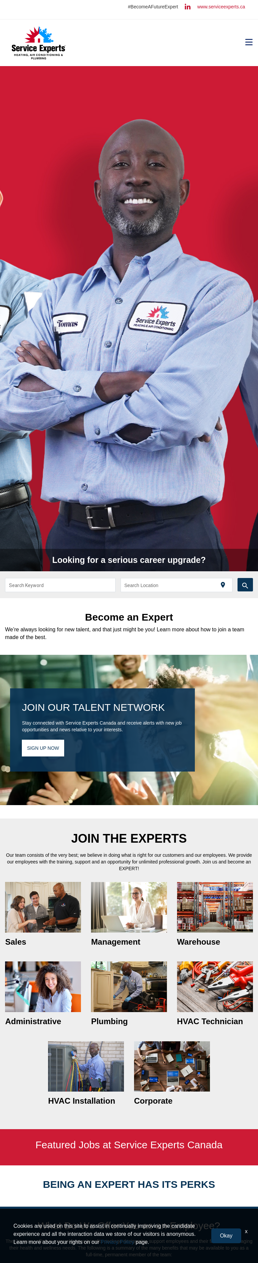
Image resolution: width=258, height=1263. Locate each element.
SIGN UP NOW (43, 748)
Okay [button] (226, 1236)
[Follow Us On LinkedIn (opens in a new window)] (187, 7)
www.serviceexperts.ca (221, 6)
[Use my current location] (223, 585)
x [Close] (246, 1231)
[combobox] (60, 585)
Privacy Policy (117, 1242)
